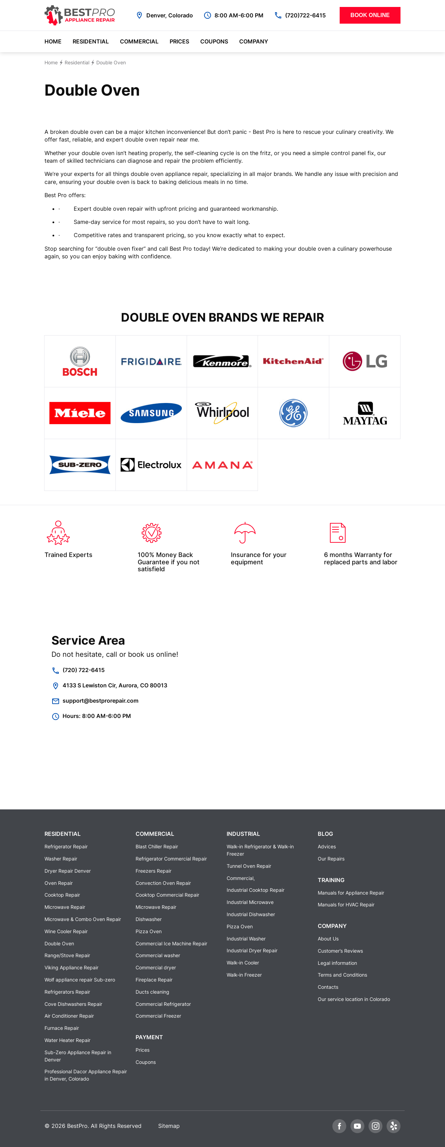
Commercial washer (158, 955)
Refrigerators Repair (67, 992)
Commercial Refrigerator (163, 1004)
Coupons (214, 41)
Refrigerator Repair (66, 846)
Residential (91, 41)
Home (53, 41)
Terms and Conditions (342, 975)
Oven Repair (58, 883)
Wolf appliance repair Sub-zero (79, 980)
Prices (179, 41)
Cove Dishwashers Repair (73, 1004)
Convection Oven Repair (163, 883)
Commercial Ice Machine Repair (171, 943)
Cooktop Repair (62, 895)
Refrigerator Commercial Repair (171, 859)
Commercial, (241, 878)
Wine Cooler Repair (66, 931)
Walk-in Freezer (244, 975)
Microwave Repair (64, 907)
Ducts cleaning (152, 992)
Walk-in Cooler (243, 963)
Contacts (328, 987)
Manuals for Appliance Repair (351, 893)
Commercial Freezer (158, 1016)
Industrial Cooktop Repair (255, 890)
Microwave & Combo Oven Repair (82, 919)
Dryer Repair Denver (67, 871)
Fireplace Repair (154, 980)
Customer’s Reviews (340, 951)
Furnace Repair (61, 1028)
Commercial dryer (156, 967)
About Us (328, 939)
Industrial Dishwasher (251, 914)
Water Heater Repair (67, 1040)
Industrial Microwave (250, 902)
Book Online (370, 15)
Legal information (337, 963)
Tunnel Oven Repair (249, 866)
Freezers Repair (153, 871)
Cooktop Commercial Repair (167, 895)
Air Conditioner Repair (69, 1016)
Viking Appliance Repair (71, 967)
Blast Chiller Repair (157, 846)
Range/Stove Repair (67, 955)
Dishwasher (149, 919)
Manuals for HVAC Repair (346, 904)
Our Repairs (331, 859)
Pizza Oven (149, 931)
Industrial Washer (246, 939)
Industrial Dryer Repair (252, 950)
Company (253, 41)
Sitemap (169, 1125)
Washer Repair (60, 859)
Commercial (139, 41)
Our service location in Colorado (354, 999)
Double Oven (59, 943)
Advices (327, 846)
